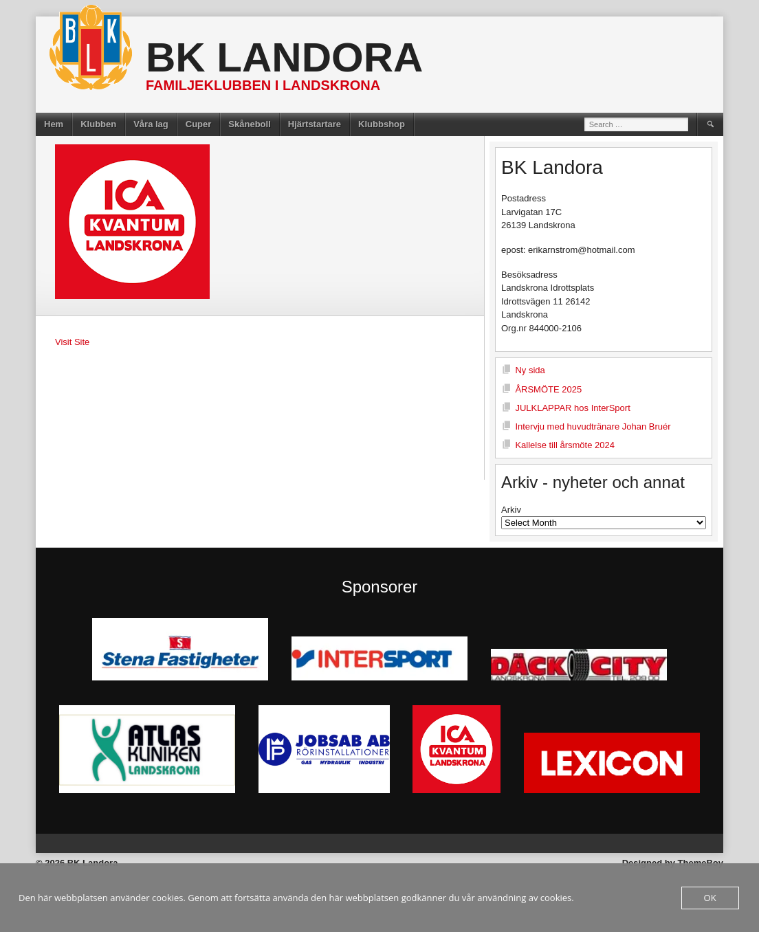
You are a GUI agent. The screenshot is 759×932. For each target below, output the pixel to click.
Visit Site (72, 342)
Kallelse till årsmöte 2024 (565, 445)
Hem (53, 124)
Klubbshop (381, 124)
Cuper (199, 124)
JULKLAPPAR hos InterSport (572, 408)
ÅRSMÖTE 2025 (548, 389)
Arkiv (511, 509)
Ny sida (529, 370)
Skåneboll (249, 124)
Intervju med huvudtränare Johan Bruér (592, 426)
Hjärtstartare (314, 124)
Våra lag (150, 124)
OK (710, 897)
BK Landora (284, 57)
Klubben (98, 124)
